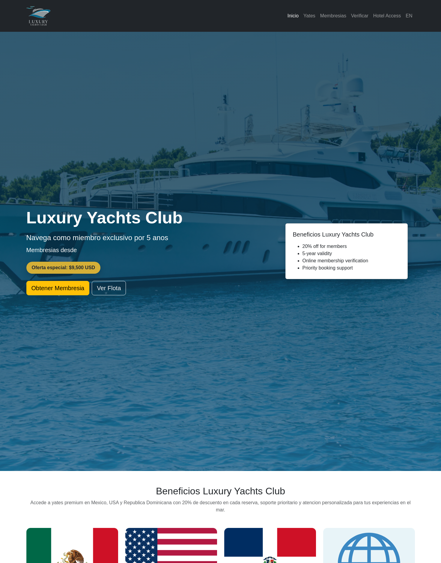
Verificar (359, 15)
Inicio (293, 15)
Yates (309, 15)
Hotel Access (387, 15)
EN (409, 15)
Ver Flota (109, 288)
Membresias (333, 15)
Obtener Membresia (58, 288)
